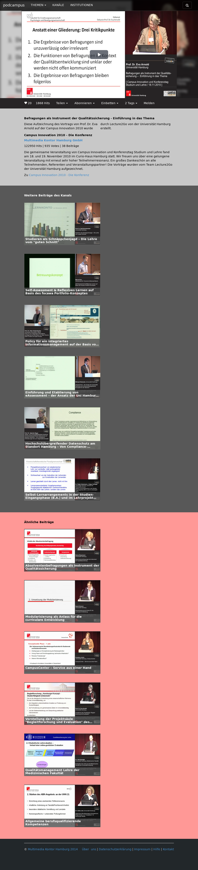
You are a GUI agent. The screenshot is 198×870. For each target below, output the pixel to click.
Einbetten (109, 103)
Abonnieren (84, 103)
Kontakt (168, 849)
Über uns (89, 849)
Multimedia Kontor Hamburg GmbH (53, 140)
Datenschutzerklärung (115, 849)
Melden (149, 103)
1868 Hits (43, 103)
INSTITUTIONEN (81, 5)
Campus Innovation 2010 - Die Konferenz (59, 175)
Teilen (62, 103)
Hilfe (156, 849)
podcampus (14, 5)
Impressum (142, 849)
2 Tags (131, 103)
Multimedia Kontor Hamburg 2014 (53, 849)
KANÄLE (58, 5)
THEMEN (38, 5)
